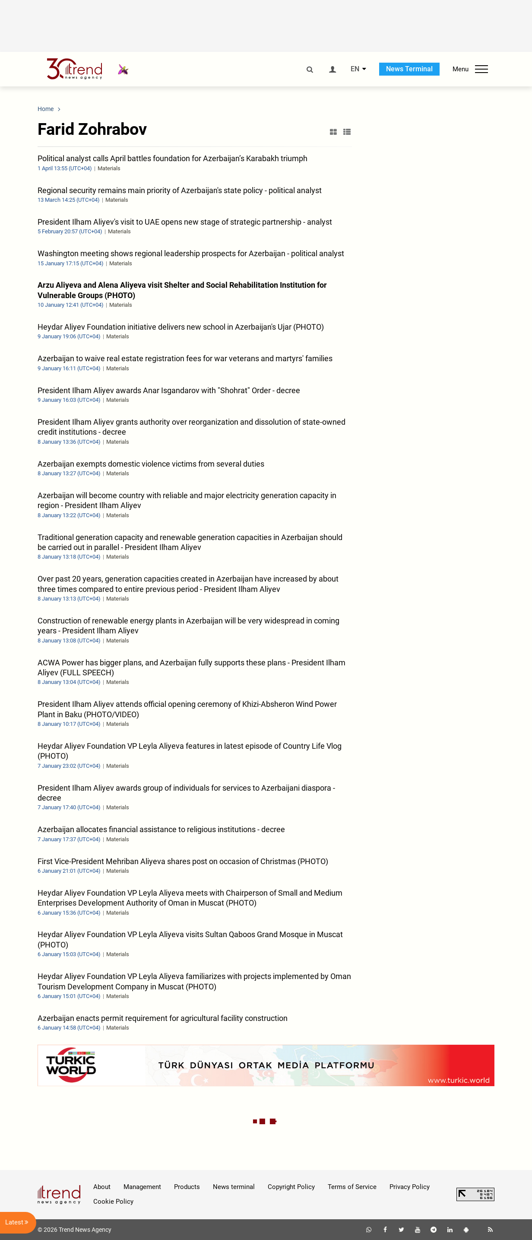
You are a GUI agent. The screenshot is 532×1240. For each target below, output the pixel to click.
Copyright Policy (291, 1187)
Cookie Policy (113, 1201)
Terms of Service (352, 1187)
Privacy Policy (410, 1187)
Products (187, 1187)
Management (142, 1187)
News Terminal (409, 69)
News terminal (234, 1187)
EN (355, 69)
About (102, 1187)
